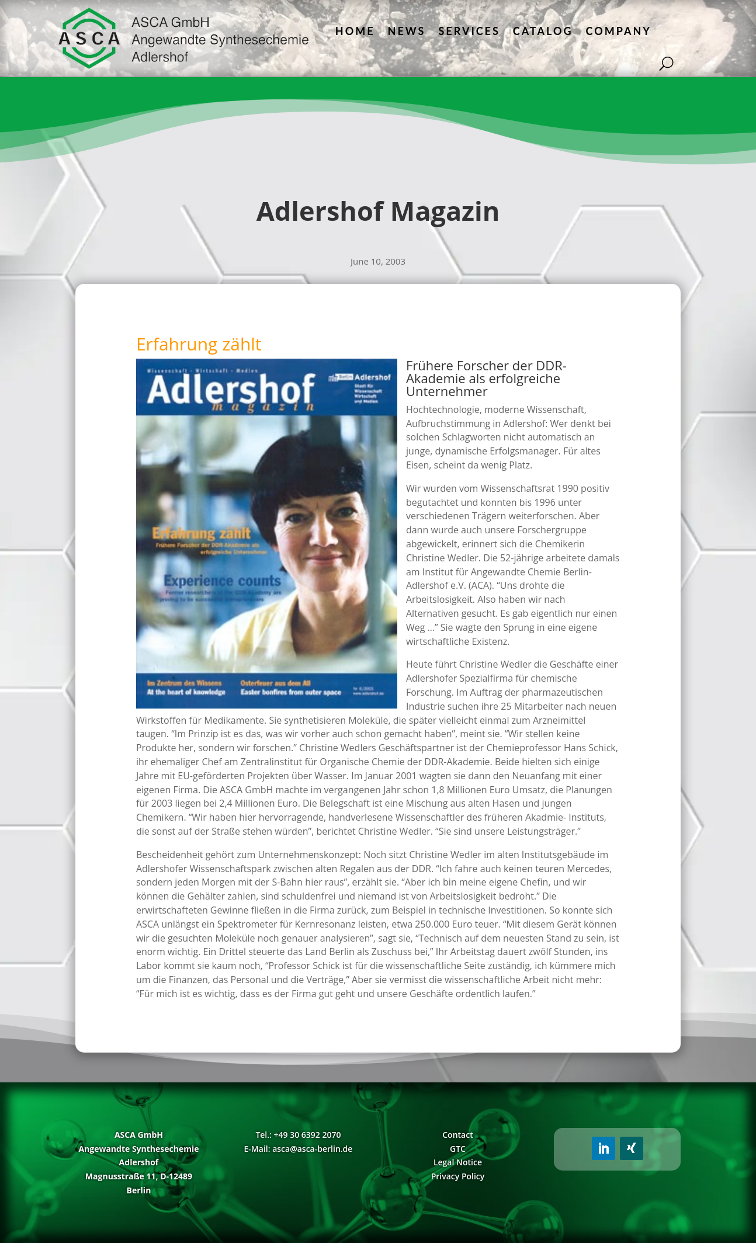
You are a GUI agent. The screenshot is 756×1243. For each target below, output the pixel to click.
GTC (458, 1148)
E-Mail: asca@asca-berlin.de (298, 1148)
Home (355, 31)
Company (618, 31)
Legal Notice (458, 1162)
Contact (457, 1134)
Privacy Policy (458, 1176)
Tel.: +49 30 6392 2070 (298, 1134)
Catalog (543, 31)
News (407, 31)
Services (469, 31)
